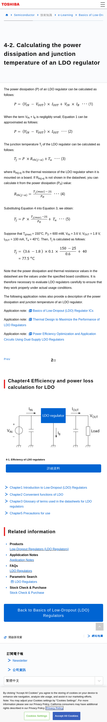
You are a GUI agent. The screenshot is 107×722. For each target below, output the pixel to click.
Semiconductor (24, 15)
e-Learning (65, 15)
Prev (7, 359)
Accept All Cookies (66, 716)
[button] (102, 4)
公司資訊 (19, 670)
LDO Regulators (21, 571)
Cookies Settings (36, 716)
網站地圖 (97, 636)
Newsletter (20, 660)
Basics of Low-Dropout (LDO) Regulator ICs (63, 310)
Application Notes (22, 560)
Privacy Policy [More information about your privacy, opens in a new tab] (54, 708)
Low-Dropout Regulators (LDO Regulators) (39, 549)
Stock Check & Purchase (27, 592)
